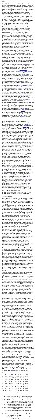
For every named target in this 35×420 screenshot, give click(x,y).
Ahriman (25, 85)
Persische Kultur (23, 70)
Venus (7, 173)
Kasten (15, 370)
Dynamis (10, 150)
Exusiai (23, 111)
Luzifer (19, 85)
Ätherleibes (19, 26)
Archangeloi (26, 127)
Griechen (21, 116)
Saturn (16, 177)
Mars (30, 179)
